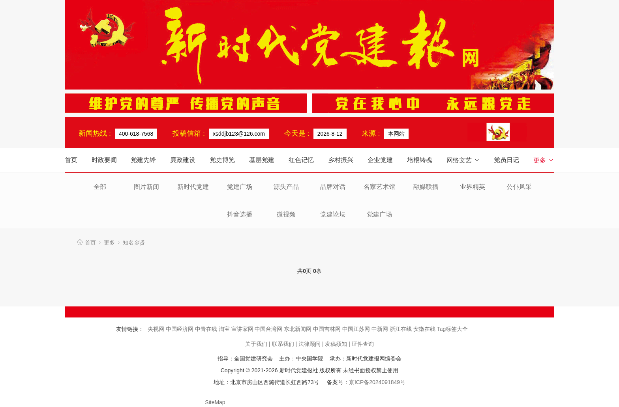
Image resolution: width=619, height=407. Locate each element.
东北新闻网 (298, 329)
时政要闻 (104, 160)
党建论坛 (332, 214)
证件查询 (363, 344)
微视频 (286, 214)
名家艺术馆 (379, 186)
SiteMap (215, 402)
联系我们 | (284, 344)
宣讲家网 (243, 329)
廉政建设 (182, 160)
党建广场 (239, 186)
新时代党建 (193, 186)
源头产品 (286, 186)
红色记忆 (301, 160)
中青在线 (207, 329)
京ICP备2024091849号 (377, 382)
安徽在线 (425, 329)
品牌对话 (332, 186)
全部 (100, 186)
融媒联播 (426, 186)
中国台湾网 (269, 329)
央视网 (157, 329)
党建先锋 (143, 160)
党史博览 (222, 160)
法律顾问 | (311, 344)
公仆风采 (519, 186)
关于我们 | (257, 344)
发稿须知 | (337, 344)
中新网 (380, 329)
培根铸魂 (419, 160)
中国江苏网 (356, 329)
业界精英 (472, 186)
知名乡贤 (134, 242)
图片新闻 (146, 186)
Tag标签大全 (452, 329)
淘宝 (225, 329)
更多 (543, 160)
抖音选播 (239, 214)
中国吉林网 (327, 329)
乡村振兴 (340, 160)
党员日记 (506, 160)
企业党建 (380, 160)
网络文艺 (463, 160)
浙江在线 (401, 329)
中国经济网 (180, 329)
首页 (71, 160)
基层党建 (261, 160)
